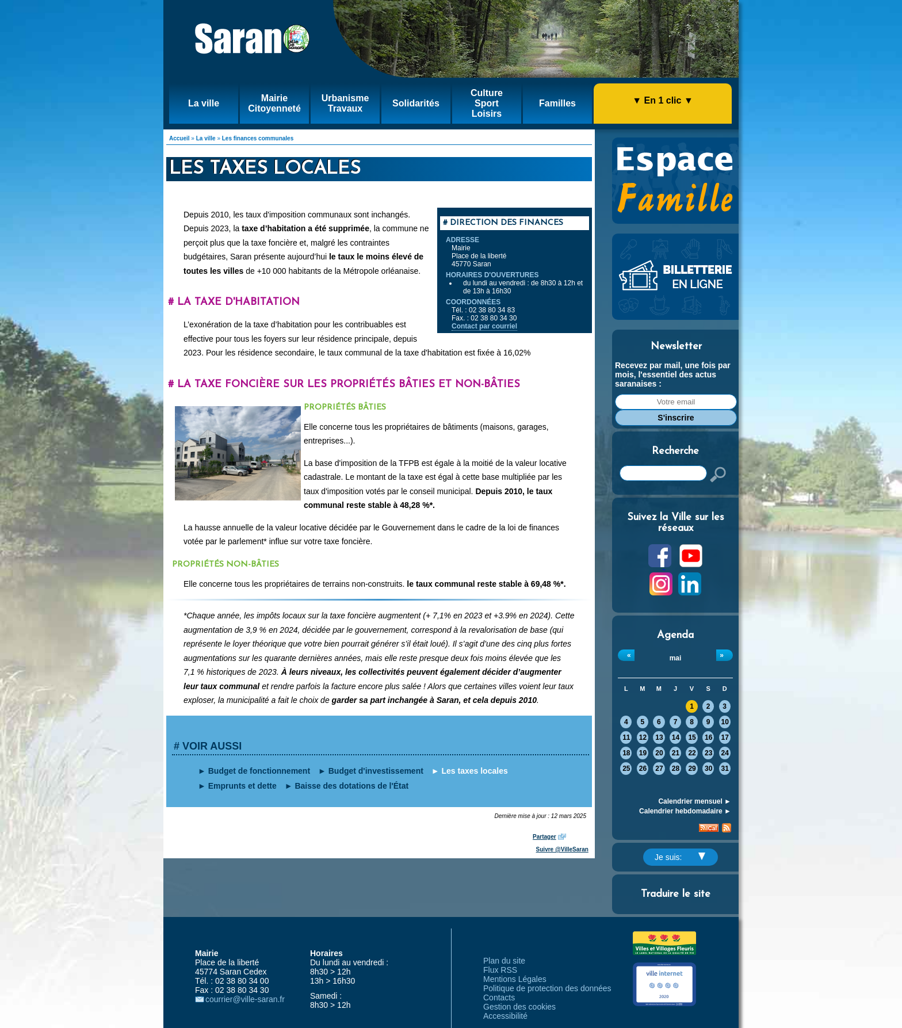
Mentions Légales (514, 979)
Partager (544, 837)
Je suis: (680, 857)
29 (691, 769)
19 (643, 753)
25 (626, 769)
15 (691, 737)
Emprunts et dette (242, 785)
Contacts (499, 997)
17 (725, 737)
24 (725, 753)
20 (659, 753)
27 (659, 769)
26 (643, 769)
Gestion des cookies (519, 1006)
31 (725, 769)
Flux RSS (500, 970)
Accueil (179, 138)
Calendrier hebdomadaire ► (685, 811)
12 (643, 737)
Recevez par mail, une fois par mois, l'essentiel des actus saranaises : (673, 374)
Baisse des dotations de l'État (351, 785)
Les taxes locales (475, 770)
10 (725, 722)
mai (676, 658)
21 (675, 753)
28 (675, 769)
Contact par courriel (484, 326)
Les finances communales (258, 138)
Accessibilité (505, 1016)
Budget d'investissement (375, 770)
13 (659, 737)
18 (626, 753)
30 (708, 769)
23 (708, 753)
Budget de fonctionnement (259, 770)
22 (691, 753)
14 (675, 737)
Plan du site (504, 960)
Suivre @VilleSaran (562, 849)
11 (626, 737)
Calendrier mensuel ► (694, 801)
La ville (206, 138)
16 (708, 737)
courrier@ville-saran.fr (245, 999)
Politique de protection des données (547, 988)
